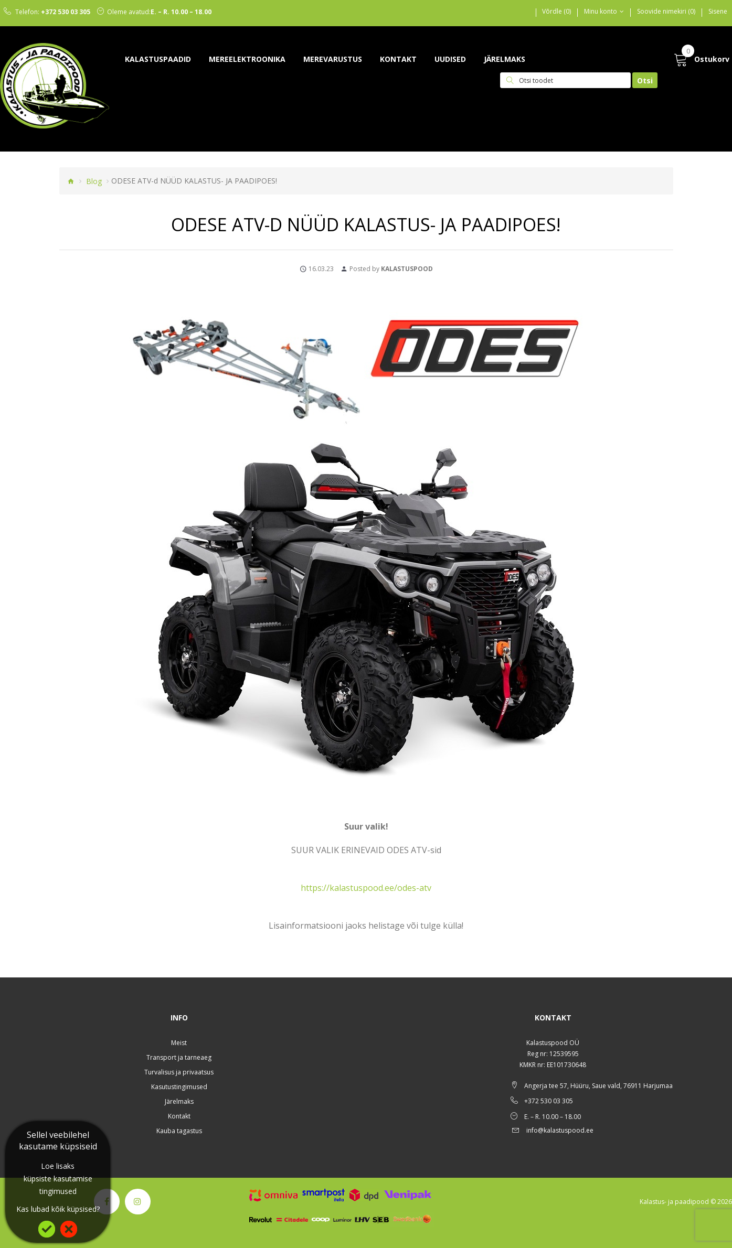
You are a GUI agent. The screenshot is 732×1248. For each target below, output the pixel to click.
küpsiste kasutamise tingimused (58, 1185)
